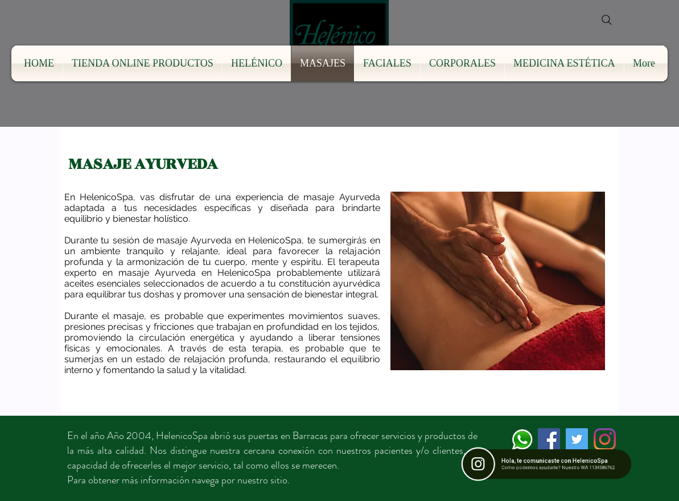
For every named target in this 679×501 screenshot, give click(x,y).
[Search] (607, 20)
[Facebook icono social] (549, 439)
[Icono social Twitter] (577, 439)
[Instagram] (605, 439)
